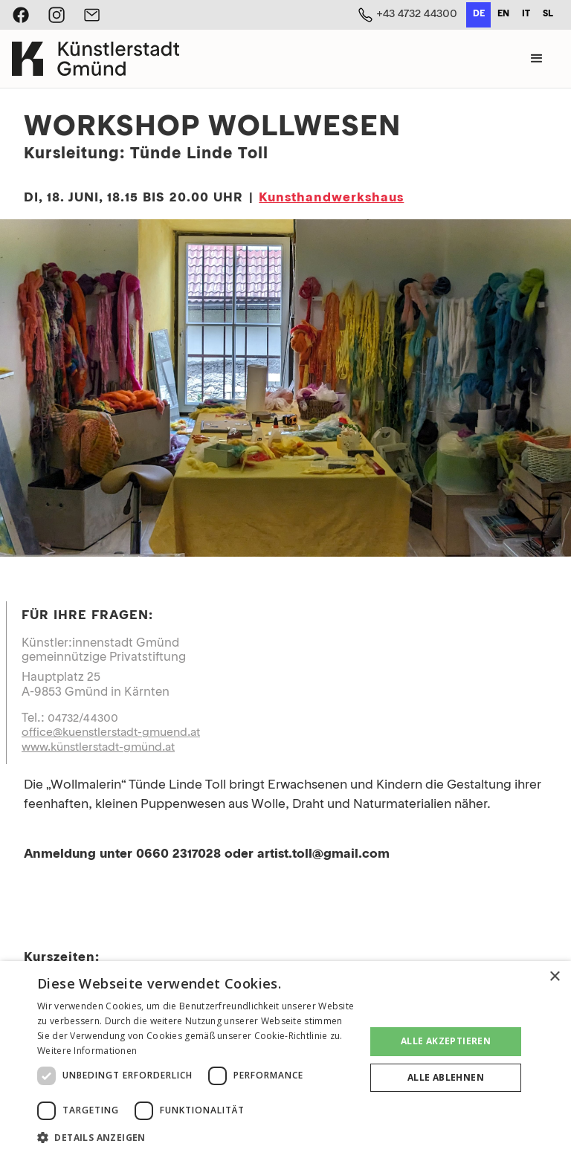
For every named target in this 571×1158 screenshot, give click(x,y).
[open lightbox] (285, 388)
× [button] (554, 977)
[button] (536, 58)
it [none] (526, 14)
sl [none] (548, 14)
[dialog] (285, 1059)
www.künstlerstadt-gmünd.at (98, 748)
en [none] (503, 14)
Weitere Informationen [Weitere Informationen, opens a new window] (87, 1050)
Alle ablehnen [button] (445, 1077)
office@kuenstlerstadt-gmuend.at (111, 733)
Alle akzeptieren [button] (446, 1041)
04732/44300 (83, 719)
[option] (503, 15)
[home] (95, 59)
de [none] (479, 14)
